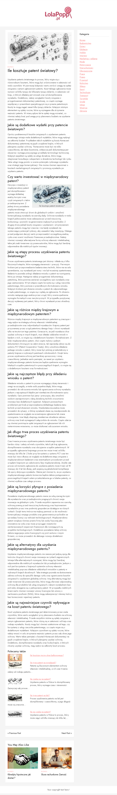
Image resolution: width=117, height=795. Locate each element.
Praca (82, 74)
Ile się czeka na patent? (40, 711)
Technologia (85, 92)
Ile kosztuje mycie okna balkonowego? (47, 655)
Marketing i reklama (88, 58)
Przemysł (84, 80)
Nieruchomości (86, 67)
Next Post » (67, 733)
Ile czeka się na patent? (40, 679)
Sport (82, 89)
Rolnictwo (84, 83)
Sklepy (82, 86)
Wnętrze (83, 107)
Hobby (83, 52)
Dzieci (82, 46)
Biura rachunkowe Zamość (53, 776)
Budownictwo (85, 43)
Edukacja (83, 49)
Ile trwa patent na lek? (40, 695)
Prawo (82, 77)
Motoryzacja (85, 64)
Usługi (82, 104)
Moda (82, 61)
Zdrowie (83, 111)
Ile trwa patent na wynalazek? (43, 662)
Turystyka (84, 98)
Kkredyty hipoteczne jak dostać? (19, 777)
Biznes (11, 67)
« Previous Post (14, 733)
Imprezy (83, 55)
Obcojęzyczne (86, 71)
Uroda (82, 101)
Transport (84, 95)
